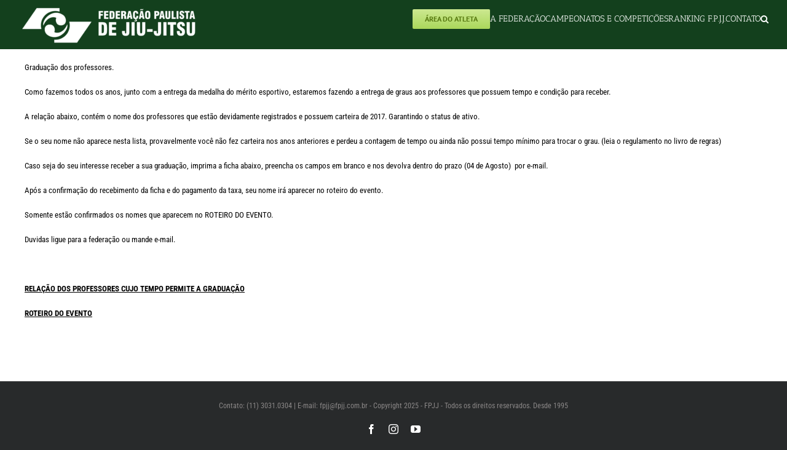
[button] (765, 19)
